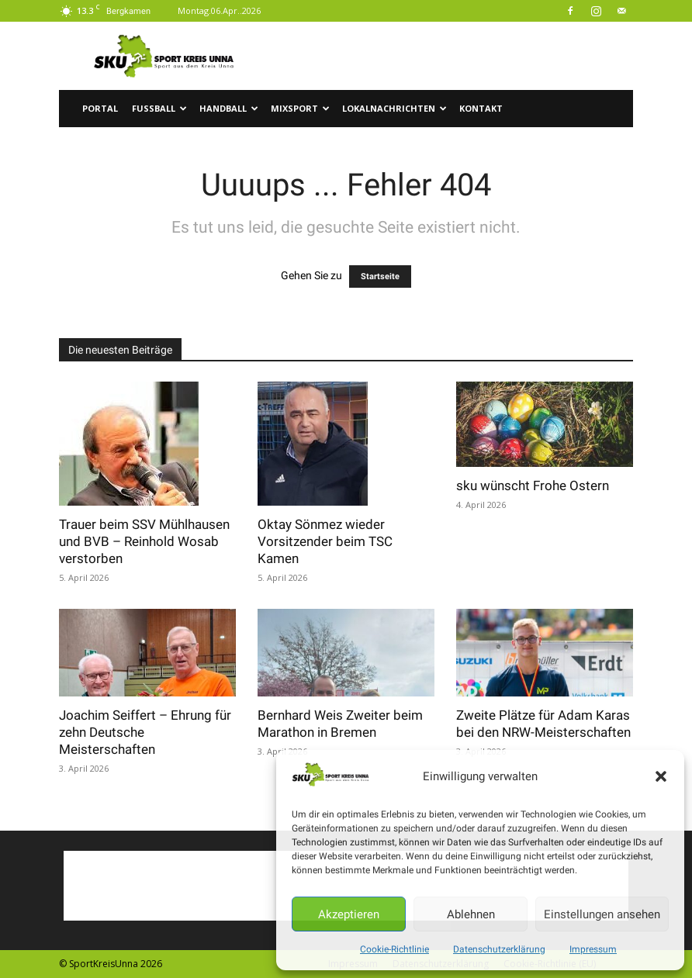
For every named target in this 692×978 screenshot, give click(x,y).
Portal (100, 108)
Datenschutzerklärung (499, 949)
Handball (228, 108)
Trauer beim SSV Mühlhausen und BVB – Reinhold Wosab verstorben (144, 541)
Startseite (380, 276)
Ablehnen (471, 914)
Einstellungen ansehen (602, 914)
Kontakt (481, 108)
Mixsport (300, 108)
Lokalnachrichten (394, 108)
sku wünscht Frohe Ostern (532, 485)
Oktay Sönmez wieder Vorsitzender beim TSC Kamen (325, 541)
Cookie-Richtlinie (394, 949)
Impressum (593, 949)
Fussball (159, 108)
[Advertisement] (450, 56)
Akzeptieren (348, 914)
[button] (661, 776)
